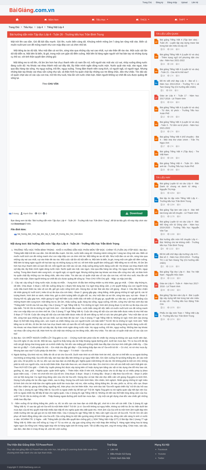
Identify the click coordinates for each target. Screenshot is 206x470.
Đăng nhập (172, 2)
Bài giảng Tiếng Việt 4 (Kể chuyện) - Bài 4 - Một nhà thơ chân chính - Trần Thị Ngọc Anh (179, 140)
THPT (180, 20)
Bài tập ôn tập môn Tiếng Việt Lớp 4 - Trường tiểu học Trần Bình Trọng (179, 199)
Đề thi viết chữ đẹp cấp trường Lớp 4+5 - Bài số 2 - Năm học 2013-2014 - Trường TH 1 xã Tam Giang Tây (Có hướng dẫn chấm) (179, 258)
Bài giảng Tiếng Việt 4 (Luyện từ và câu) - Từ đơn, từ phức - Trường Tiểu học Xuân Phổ (179, 110)
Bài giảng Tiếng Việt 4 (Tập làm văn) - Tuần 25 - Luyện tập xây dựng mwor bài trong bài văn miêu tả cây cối (179, 43)
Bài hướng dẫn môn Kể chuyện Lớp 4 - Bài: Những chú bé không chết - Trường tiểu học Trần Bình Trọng (179, 242)
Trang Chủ (147, 2)
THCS (141, 20)
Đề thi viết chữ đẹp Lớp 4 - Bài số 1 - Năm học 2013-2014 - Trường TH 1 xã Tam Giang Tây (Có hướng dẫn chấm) (179, 84)
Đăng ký (159, 2)
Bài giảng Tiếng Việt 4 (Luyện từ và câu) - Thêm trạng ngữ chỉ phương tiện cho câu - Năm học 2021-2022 (179, 57)
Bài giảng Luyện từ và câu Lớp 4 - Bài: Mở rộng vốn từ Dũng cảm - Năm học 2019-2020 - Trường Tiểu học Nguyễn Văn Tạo (179, 226)
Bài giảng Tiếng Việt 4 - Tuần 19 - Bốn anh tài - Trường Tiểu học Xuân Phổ (179, 164)
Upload (184, 2)
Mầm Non (51, 20)
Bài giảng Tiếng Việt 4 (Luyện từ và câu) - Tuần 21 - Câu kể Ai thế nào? (179, 70)
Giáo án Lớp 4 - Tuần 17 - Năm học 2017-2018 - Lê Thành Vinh (179, 97)
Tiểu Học (98, 20)
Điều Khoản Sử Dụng (120, 454)
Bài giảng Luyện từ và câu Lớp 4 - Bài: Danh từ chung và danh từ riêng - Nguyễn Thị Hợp (179, 186)
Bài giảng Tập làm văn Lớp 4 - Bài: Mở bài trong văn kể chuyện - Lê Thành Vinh (179, 211)
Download (134, 213)
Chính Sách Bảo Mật (120, 458)
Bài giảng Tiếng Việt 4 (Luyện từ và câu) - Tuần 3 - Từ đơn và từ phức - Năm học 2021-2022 (179, 125)
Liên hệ (195, 2)
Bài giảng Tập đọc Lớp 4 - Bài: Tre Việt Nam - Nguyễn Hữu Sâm (179, 273)
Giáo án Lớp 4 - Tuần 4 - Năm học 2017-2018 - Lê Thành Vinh (179, 285)
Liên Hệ (114, 449)
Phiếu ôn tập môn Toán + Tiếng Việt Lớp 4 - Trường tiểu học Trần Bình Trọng (179, 314)
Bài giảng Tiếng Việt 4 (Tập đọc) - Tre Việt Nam (179, 153)
